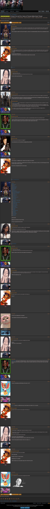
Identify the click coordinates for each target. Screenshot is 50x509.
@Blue (13, 183)
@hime (14, 209)
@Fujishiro (14, 184)
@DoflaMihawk (15, 210)
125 (8, 22)
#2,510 (48, 246)
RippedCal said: (15, 116)
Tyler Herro (6, 151)
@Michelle (15, 206)
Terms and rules (39, 503)
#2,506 (48, 136)
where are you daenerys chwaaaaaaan (6, 18)
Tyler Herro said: (15, 474)
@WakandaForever (15, 102)
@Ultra (14, 189)
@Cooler (14, 201)
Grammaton (2, 17)
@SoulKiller (15, 213)
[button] (8, 11)
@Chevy (14, 215)
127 (12, 22)
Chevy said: (14, 26)
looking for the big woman (27, 17)
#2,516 (48, 381)
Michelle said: (15, 138)
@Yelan (14, 208)
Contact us (34, 503)
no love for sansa (45, 17)
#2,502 (48, 46)
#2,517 (48, 403)
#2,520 (48, 472)
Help (47, 503)
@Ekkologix (15, 187)
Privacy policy (44, 503)
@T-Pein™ (15, 199)
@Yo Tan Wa (15, 204)
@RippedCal (15, 190)
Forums (2, 11)
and (16, 179)
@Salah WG (15, 203)
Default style (3, 503)
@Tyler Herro (15, 186)
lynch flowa (32, 17)
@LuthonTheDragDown (17, 191)
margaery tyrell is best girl (38, 17)
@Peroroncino (15, 205)
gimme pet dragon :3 (13, 17)
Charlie (6, 396)
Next (20, 22)
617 (17, 22)
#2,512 (48, 290)
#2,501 (48, 24)
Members (17, 11)
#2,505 (48, 114)
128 (14, 22)
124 (6, 22)
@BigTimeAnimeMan (16, 202)
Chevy (6, 129)
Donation (6, 11)
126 (10, 22)
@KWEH (14, 211)
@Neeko (14, 212)
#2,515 (48, 359)
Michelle (5, 84)
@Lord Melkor (15, 207)
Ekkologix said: (15, 71)
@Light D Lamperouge (17, 200)
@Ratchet (14, 188)
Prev (2, 22)
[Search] (47, 11)
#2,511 (48, 268)
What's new (12, 11)
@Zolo (14, 185)
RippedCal (6, 39)
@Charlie (14, 214)
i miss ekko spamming (20, 17)
